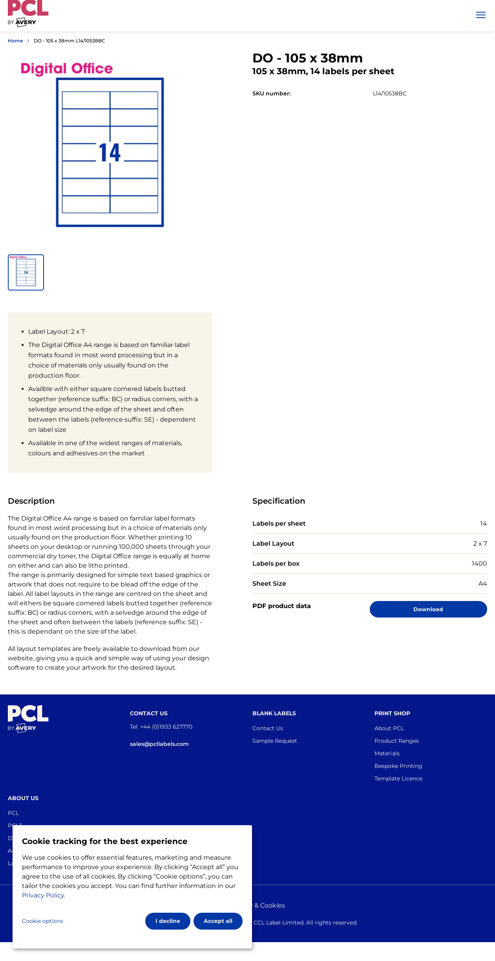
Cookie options (42, 920)
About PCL (389, 728)
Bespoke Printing (398, 765)
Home (15, 41)
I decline (167, 920)
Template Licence (398, 778)
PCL (13, 813)
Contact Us (267, 728)
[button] (26, 272)
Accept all (218, 920)
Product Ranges (396, 740)
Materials (387, 753)
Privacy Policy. (43, 895)
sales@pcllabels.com (159, 743)
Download (428, 609)
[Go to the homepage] (28, 17)
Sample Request (274, 740)
